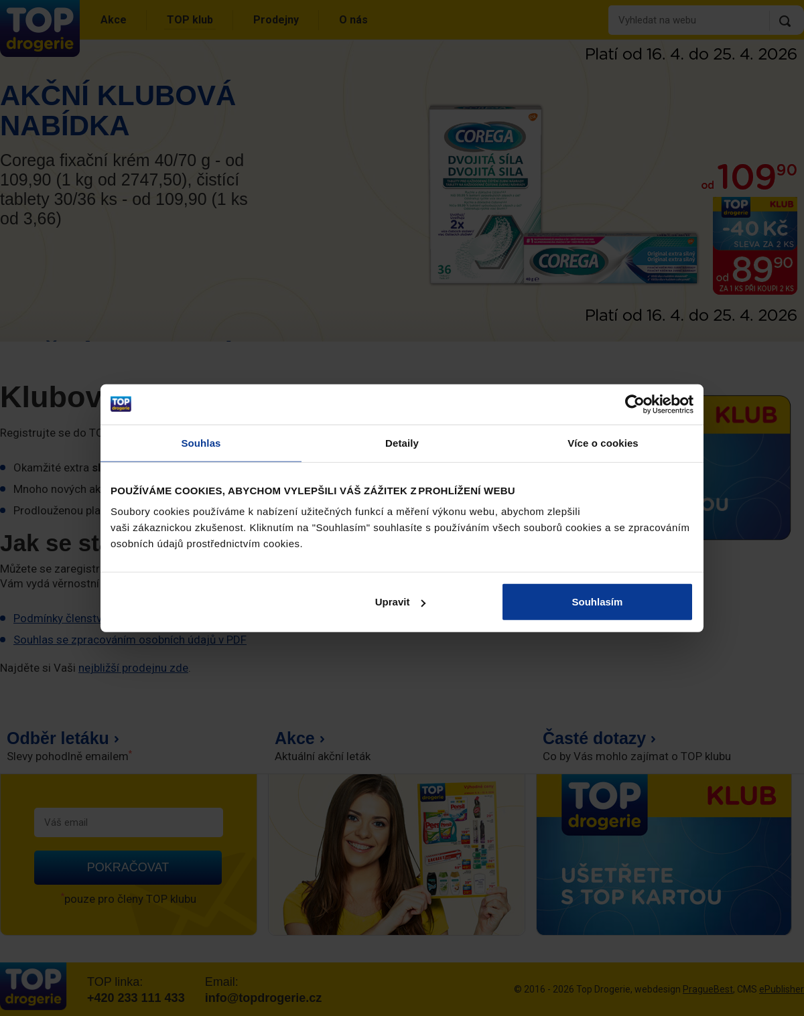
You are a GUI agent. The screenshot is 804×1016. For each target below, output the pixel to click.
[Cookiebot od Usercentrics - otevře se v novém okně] (634, 404)
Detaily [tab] (402, 442)
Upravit (400, 601)
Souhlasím (597, 601)
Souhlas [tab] (200, 442)
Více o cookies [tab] (603, 442)
